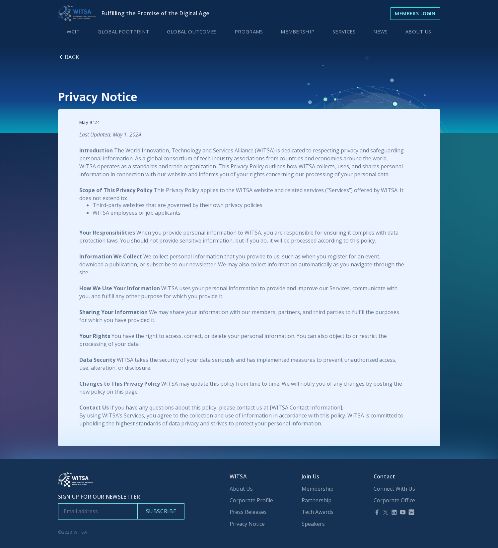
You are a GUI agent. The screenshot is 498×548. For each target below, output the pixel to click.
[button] (380, 31)
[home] (77, 13)
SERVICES (343, 31)
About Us (241, 489)
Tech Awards (317, 512)
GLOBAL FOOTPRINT (123, 31)
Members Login (415, 13)
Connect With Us (394, 489)
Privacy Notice (247, 524)
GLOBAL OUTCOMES (192, 31)
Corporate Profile (251, 500)
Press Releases (248, 512)
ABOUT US (418, 31)
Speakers (313, 524)
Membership (317, 489)
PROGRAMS (249, 31)
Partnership (316, 500)
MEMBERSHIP (298, 31)
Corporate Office (394, 500)
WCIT (73, 31)
